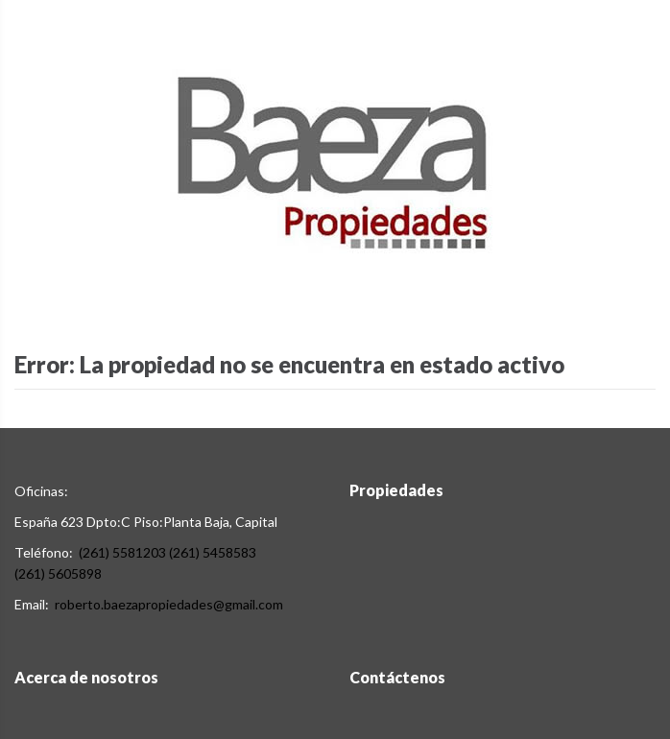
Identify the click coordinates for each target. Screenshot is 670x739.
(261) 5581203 (122, 552)
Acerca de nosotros (86, 677)
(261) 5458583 (212, 552)
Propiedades (396, 490)
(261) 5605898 (58, 573)
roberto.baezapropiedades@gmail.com (169, 604)
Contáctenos (397, 677)
